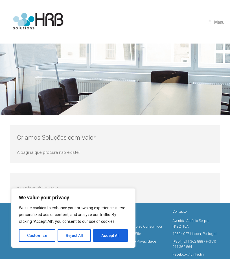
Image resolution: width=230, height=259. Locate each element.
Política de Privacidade (137, 241)
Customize (37, 235)
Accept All (110, 235)
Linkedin (197, 254)
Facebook (179, 254)
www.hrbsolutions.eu (37, 188)
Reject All (74, 235)
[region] (73, 218)
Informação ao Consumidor (141, 226)
